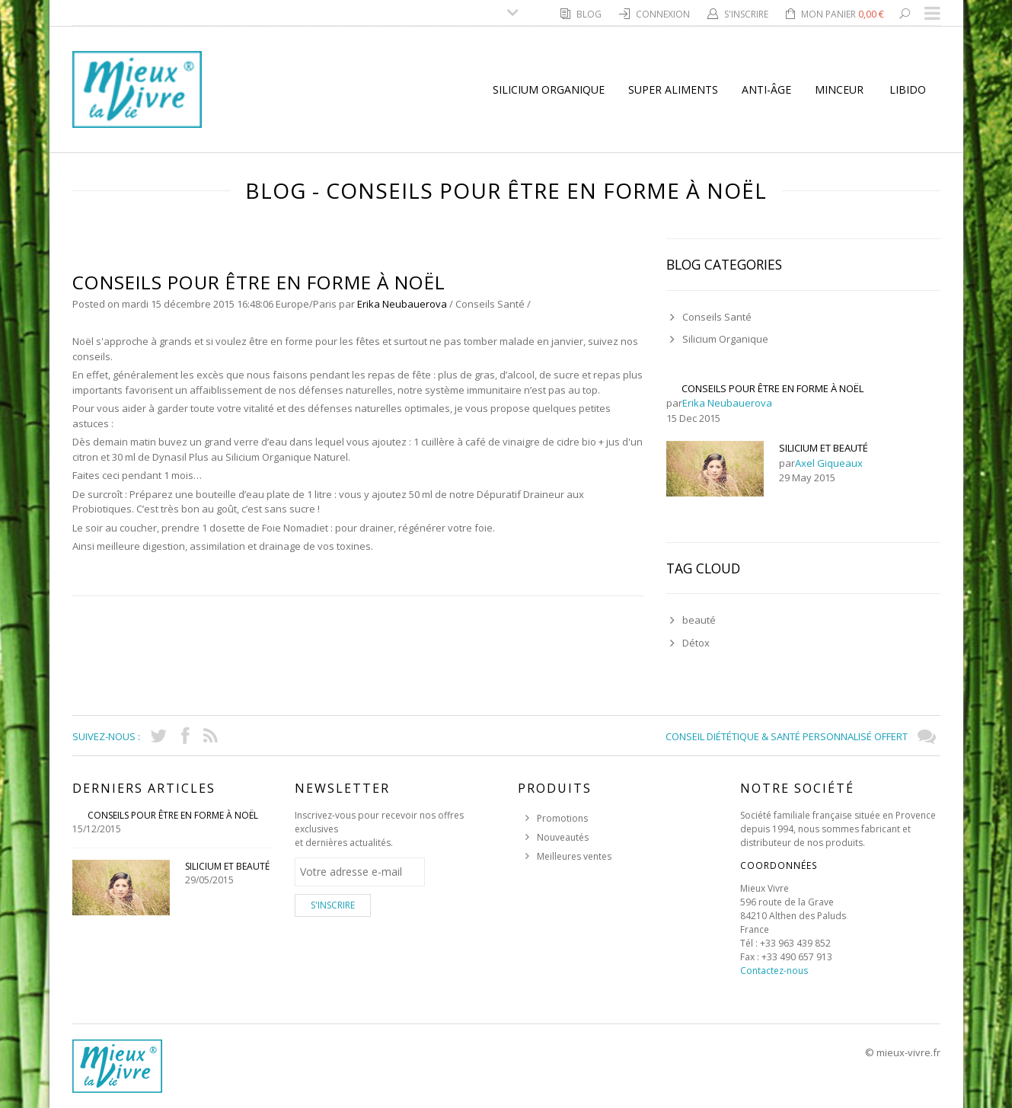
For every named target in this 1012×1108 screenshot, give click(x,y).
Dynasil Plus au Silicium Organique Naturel (250, 457)
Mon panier (842, 14)
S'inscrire (747, 14)
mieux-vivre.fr (908, 1052)
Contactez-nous (774, 970)
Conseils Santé (490, 304)
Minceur (839, 89)
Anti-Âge (766, 89)
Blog (590, 14)
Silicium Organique (549, 89)
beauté (699, 620)
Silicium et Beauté (823, 448)
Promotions (562, 818)
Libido (907, 89)
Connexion (664, 14)
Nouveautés (563, 837)
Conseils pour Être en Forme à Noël (773, 388)
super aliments (673, 89)
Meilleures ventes (574, 856)
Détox (696, 643)
